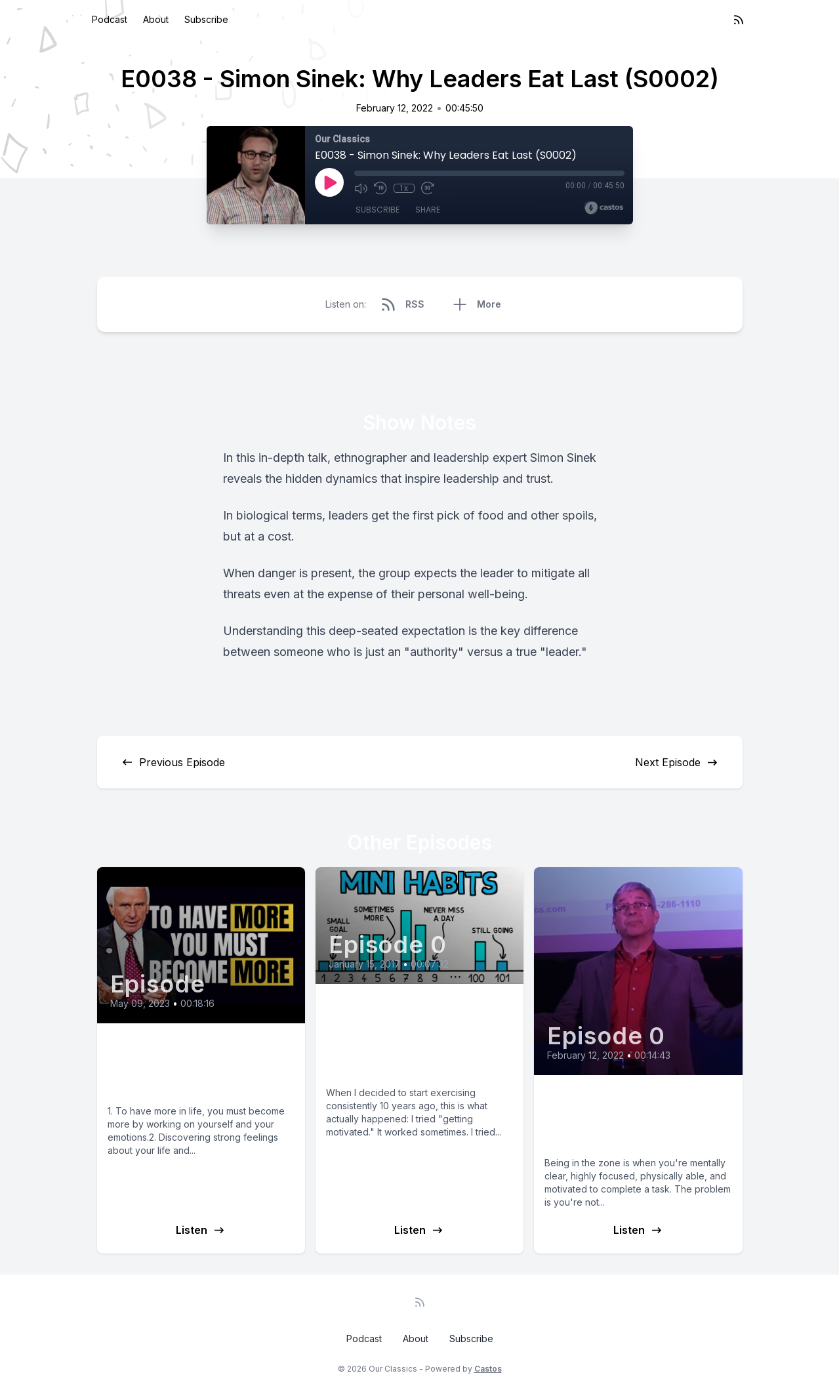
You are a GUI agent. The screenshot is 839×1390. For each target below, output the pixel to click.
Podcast (109, 19)
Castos (488, 1369)
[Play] (329, 182)
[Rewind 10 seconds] (380, 188)
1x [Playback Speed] (403, 188)
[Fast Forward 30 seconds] (427, 188)
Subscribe (206, 19)
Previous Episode (173, 762)
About (156, 19)
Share (427, 209)
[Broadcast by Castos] (603, 208)
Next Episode (677, 762)
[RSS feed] (738, 19)
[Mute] (360, 188)
